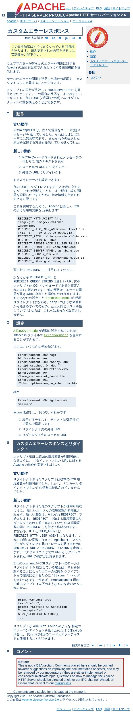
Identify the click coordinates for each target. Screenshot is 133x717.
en (46, 38)
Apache (12, 21)
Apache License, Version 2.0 (40, 699)
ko (73, 38)
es (53, 38)
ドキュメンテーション (54, 21)
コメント (96, 77)
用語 (107, 8)
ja (66, 38)
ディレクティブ (83, 8)
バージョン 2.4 (82, 21)
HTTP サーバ (28, 21)
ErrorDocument (58, 298)
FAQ (99, 8)
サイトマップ (121, 8)
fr (60, 38)
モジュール (64, 709)
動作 (93, 51)
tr (80, 38)
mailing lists (63, 683)
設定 (93, 56)
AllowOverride (25, 331)
